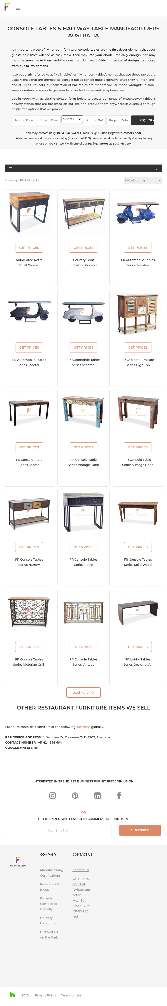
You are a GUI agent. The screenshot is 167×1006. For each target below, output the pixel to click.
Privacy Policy (45, 995)
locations (83, 727)
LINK (34, 748)
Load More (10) (83, 693)
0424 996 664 (66, 133)
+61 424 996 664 (49, 742)
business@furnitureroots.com (119, 133)
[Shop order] (143, 180)
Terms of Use (71, 995)
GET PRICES (29, 247)
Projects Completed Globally (48, 903)
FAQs (26, 995)
